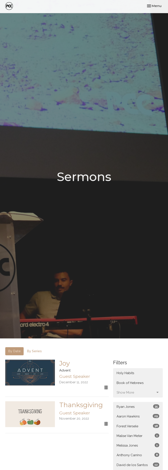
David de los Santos (138, 465)
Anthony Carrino (138, 455)
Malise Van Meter (138, 435)
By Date (14, 351)
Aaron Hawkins (138, 416)
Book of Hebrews (130, 383)
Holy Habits (125, 373)
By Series (34, 351)
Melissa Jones (138, 445)
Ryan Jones (138, 406)
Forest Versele (138, 426)
